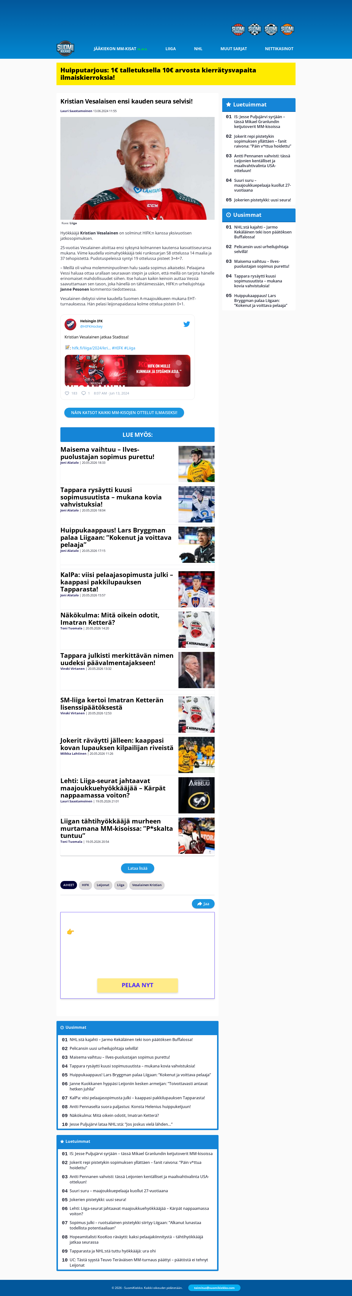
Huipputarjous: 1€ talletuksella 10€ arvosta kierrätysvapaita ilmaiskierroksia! (158, 74)
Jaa (203, 903)
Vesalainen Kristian (147, 885)
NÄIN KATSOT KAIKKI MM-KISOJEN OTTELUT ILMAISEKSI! (124, 412)
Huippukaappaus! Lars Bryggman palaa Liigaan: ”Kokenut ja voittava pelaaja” (116, 537)
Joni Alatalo (69, 462)
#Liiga (129, 348)
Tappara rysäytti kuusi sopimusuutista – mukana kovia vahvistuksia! (111, 497)
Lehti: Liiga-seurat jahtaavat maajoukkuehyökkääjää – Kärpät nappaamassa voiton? (112, 788)
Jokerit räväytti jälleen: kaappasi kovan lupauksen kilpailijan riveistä (117, 744)
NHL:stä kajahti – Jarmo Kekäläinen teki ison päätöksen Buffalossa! (131, 1039)
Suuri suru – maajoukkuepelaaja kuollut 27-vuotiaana (119, 1190)
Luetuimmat (78, 1141)
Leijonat (103, 885)
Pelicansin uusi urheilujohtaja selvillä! (104, 1048)
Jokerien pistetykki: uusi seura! (98, 1199)
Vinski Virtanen (72, 668)
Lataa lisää (137, 868)
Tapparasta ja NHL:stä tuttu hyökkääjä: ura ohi (113, 1251)
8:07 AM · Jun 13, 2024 (111, 393)
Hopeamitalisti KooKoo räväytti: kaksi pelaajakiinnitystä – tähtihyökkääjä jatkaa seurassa (136, 1239)
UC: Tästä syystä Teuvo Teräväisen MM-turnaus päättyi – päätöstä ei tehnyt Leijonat (139, 1262)
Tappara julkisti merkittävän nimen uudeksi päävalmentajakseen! (117, 659)
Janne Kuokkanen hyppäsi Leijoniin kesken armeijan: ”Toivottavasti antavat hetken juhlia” (139, 1086)
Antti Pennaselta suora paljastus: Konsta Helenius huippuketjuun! (130, 1106)
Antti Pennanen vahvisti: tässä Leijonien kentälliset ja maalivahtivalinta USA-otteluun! (139, 1179)
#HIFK (117, 348)
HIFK (85, 885)
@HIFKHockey (91, 326)
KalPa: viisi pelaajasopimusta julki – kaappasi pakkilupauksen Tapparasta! (116, 582)
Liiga (170, 48)
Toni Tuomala (71, 628)
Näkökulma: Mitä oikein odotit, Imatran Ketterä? (109, 619)
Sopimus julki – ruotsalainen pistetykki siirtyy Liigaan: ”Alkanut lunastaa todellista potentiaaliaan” (135, 1225)
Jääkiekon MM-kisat (120, 48)
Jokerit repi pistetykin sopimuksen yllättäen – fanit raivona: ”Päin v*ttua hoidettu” (135, 1165)
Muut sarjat (233, 48)
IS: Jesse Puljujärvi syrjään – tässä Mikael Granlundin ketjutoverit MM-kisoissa (141, 1153)
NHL (198, 48)
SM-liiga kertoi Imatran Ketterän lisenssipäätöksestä (112, 703)
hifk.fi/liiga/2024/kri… (91, 348)
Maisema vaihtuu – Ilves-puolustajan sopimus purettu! (107, 453)
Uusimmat (76, 1027)
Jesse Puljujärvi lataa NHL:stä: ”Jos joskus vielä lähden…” (121, 1124)
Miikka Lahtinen (73, 753)
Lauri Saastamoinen (76, 111)
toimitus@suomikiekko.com (214, 1288)
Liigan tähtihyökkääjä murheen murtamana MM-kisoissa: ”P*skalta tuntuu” (116, 828)
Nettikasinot (279, 48)
